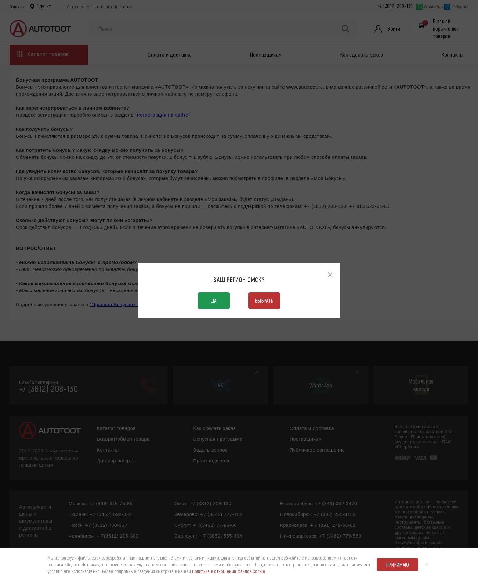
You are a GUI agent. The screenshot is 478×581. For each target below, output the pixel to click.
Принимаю (397, 565)
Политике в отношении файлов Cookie (228, 571)
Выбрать (264, 301)
